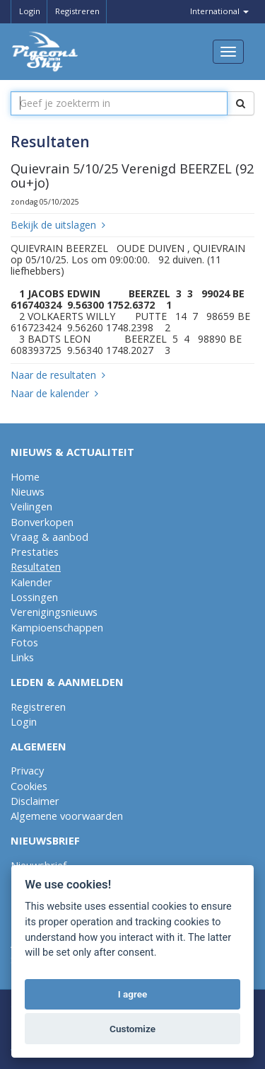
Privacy (27, 770)
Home (25, 476)
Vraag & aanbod (49, 537)
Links (22, 657)
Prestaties (35, 551)
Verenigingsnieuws (54, 612)
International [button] (218, 11)
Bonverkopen (42, 522)
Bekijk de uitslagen (58, 224)
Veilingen (31, 506)
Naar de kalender (54, 393)
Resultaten (36, 566)
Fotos (24, 642)
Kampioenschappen (57, 627)
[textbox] (119, 103)
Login (28, 11)
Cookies (29, 786)
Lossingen (34, 597)
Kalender (31, 582)
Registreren (76, 11)
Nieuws (28, 491)
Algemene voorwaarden (67, 815)
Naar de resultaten (58, 375)
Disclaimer (35, 801)
